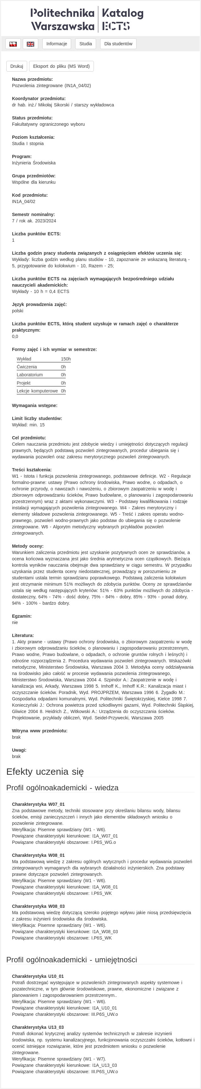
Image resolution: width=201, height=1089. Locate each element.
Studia (85, 43)
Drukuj (16, 66)
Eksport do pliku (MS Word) (61, 66)
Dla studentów (118, 43)
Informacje (56, 43)
